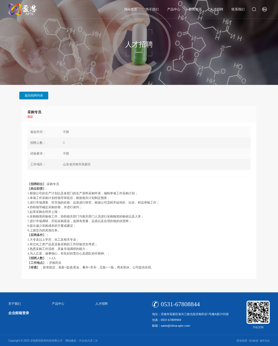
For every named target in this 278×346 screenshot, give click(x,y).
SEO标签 (253, 340)
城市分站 (265, 340)
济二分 (94, 340)
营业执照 (241, 340)
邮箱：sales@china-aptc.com (171, 325)
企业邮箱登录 (18, 313)
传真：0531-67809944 (166, 320)
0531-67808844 (180, 304)
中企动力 (84, 340)
